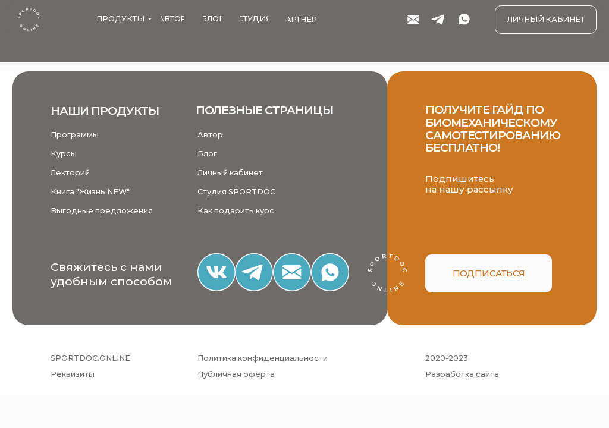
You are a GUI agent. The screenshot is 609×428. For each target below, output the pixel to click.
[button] (488, 273)
